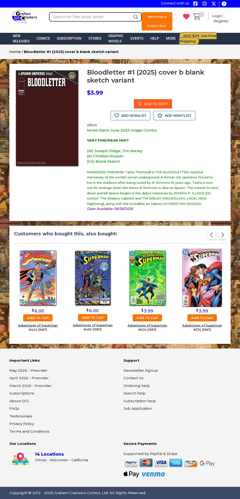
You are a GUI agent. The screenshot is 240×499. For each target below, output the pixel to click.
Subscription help (140, 401)
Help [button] (154, 38)
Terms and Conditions (29, 431)
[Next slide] (222, 235)
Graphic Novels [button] (116, 38)
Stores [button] (94, 38)
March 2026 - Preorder (30, 385)
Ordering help (137, 385)
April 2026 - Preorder (29, 378)
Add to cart (38, 317)
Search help (135, 393)
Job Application (138, 408)
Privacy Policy (21, 423)
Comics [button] (43, 38)
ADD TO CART (153, 104)
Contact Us (133, 378)
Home (15, 51)
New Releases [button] (21, 38)
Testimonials (20, 416)
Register (221, 21)
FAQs (14, 408)
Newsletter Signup (141, 370)
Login (217, 16)
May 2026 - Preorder (28, 370)
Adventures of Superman (38, 325)
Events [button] (137, 38)
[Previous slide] (211, 235)
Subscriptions (21, 393)
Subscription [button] (69, 38)
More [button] (171, 38)
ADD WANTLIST (174, 115)
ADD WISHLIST (130, 115)
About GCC (19, 401)
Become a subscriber (157, 21)
